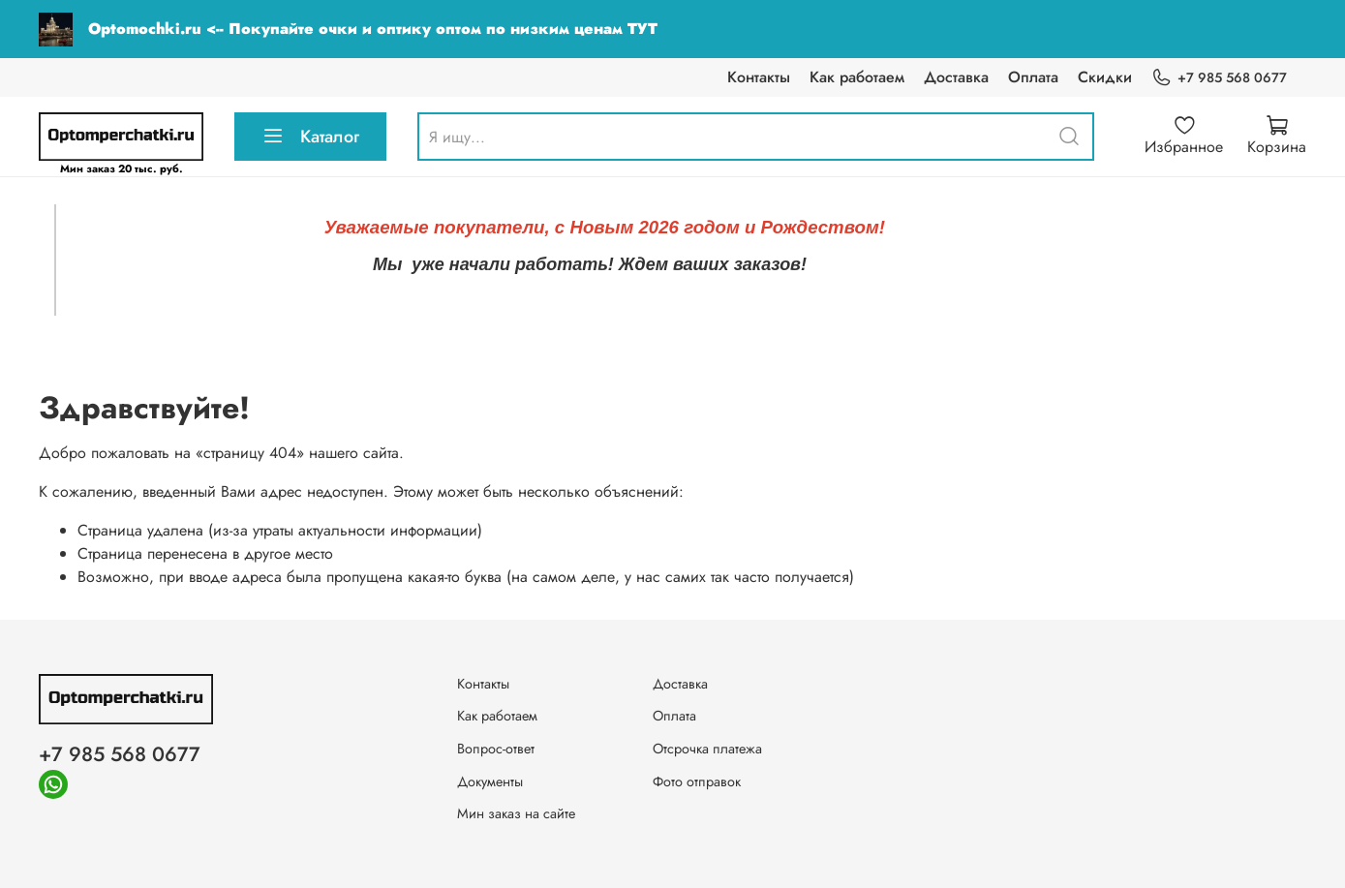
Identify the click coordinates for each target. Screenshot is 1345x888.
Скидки (1105, 77)
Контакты (758, 77)
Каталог (310, 136)
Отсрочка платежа (707, 748)
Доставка (956, 77)
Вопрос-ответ (496, 748)
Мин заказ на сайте (516, 813)
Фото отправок (697, 781)
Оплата (1033, 77)
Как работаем (857, 77)
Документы (490, 781)
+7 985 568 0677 (1219, 78)
